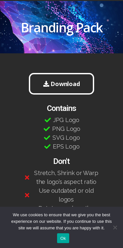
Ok (63, 238)
